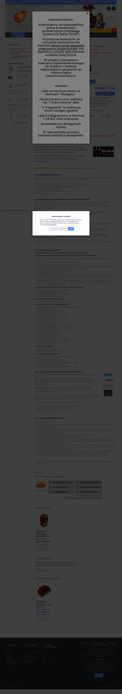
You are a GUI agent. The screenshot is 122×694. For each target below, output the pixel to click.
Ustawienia (53, 229)
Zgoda (71, 229)
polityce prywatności (51, 224)
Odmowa (63, 229)
